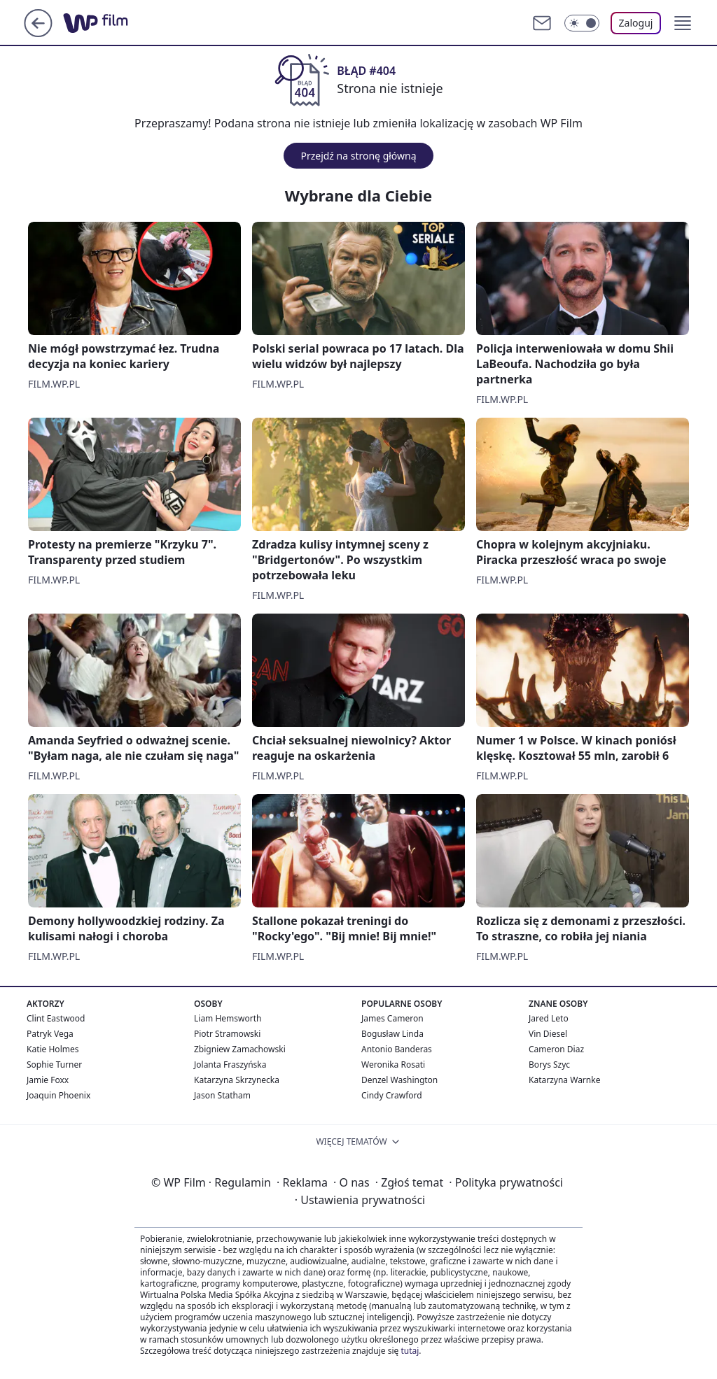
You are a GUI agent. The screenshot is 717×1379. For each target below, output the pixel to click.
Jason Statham (222, 1095)
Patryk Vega (50, 1034)
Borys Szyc (549, 1064)
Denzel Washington (399, 1080)
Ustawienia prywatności (360, 1200)
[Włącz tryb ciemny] (581, 23)
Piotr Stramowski (227, 1034)
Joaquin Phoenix (58, 1095)
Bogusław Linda (392, 1034)
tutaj (410, 1351)
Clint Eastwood (56, 1018)
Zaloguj (636, 22)
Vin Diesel (548, 1034)
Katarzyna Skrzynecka (236, 1080)
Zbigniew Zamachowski (240, 1049)
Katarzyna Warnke (564, 1080)
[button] (682, 23)
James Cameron (392, 1018)
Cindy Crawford (391, 1095)
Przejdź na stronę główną (358, 155)
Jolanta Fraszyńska (230, 1064)
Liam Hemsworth (227, 1018)
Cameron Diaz (556, 1049)
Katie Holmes (52, 1049)
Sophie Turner (54, 1064)
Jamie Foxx (48, 1080)
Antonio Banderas (396, 1049)
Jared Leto (549, 1018)
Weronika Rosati (393, 1064)
